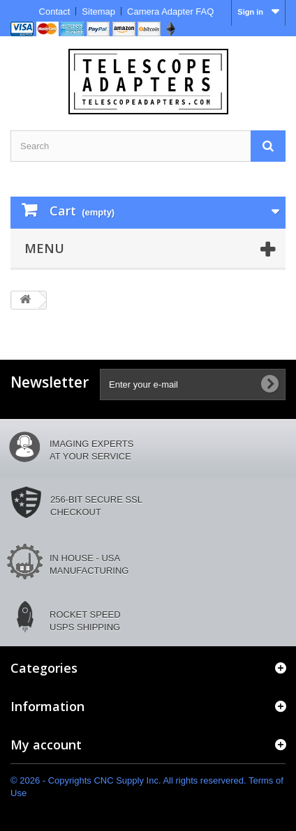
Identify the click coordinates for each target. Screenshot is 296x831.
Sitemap (98, 11)
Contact (55, 11)
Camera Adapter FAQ (170, 11)
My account (46, 744)
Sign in (250, 12)
